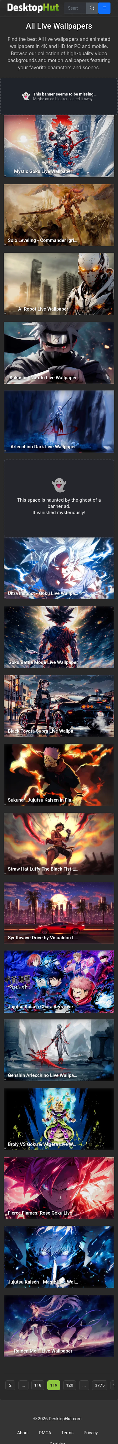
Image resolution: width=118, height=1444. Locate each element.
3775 (100, 1385)
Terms (67, 1432)
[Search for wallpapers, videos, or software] (75, 8)
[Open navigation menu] (104, 8)
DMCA (45, 1432)
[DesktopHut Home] (33, 8)
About (23, 1432)
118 (37, 1385)
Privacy (91, 1432)
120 (69, 1385)
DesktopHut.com (65, 1418)
